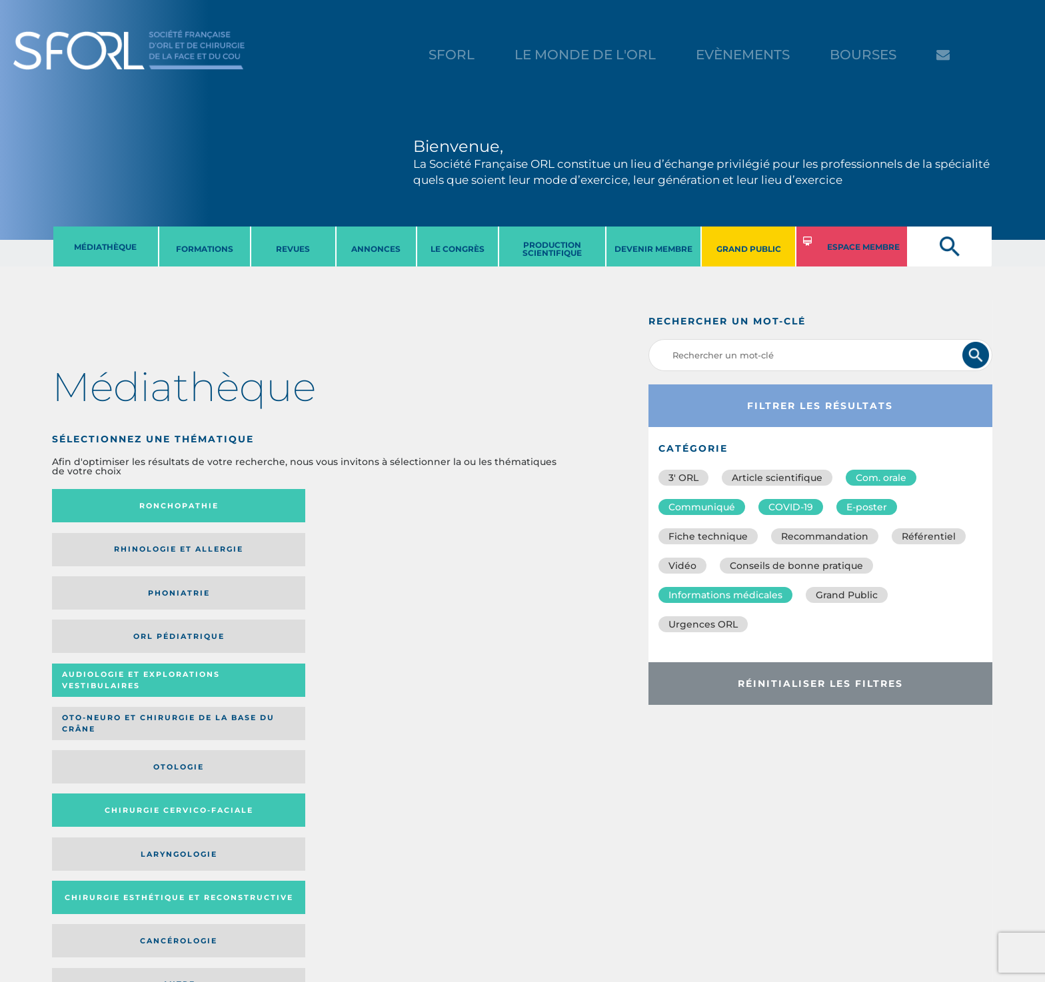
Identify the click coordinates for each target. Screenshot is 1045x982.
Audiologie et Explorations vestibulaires (101, 554)
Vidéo (682, 566)
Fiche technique (708, 536)
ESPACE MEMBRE (863, 247)
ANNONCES (376, 249)
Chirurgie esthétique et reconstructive (234, 606)
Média (429, 695)
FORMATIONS (204, 249)
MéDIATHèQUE (105, 247)
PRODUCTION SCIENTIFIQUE (552, 249)
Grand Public (847, 595)
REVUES (293, 249)
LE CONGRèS (458, 249)
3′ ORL (683, 478)
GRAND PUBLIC (748, 249)
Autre (493, 606)
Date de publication (514, 695)
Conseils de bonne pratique (796, 566)
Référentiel (929, 536)
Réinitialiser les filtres (820, 684)
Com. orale (881, 478)
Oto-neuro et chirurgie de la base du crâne (234, 554)
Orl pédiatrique (493, 505)
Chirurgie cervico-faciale (489, 554)
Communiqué (701, 507)
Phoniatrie (366, 505)
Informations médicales (725, 595)
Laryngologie (111, 606)
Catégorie (355, 695)
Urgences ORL (703, 624)
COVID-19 (790, 507)
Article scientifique (777, 478)
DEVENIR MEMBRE (653, 249)
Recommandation (824, 536)
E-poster (866, 507)
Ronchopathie (111, 505)
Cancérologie (366, 606)
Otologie (366, 553)
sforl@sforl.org (255, 900)
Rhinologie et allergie (229, 506)
